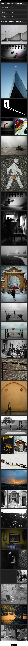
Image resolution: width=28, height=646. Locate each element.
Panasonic (6, 7)
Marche (2, 7)
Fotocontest (3, 1)
